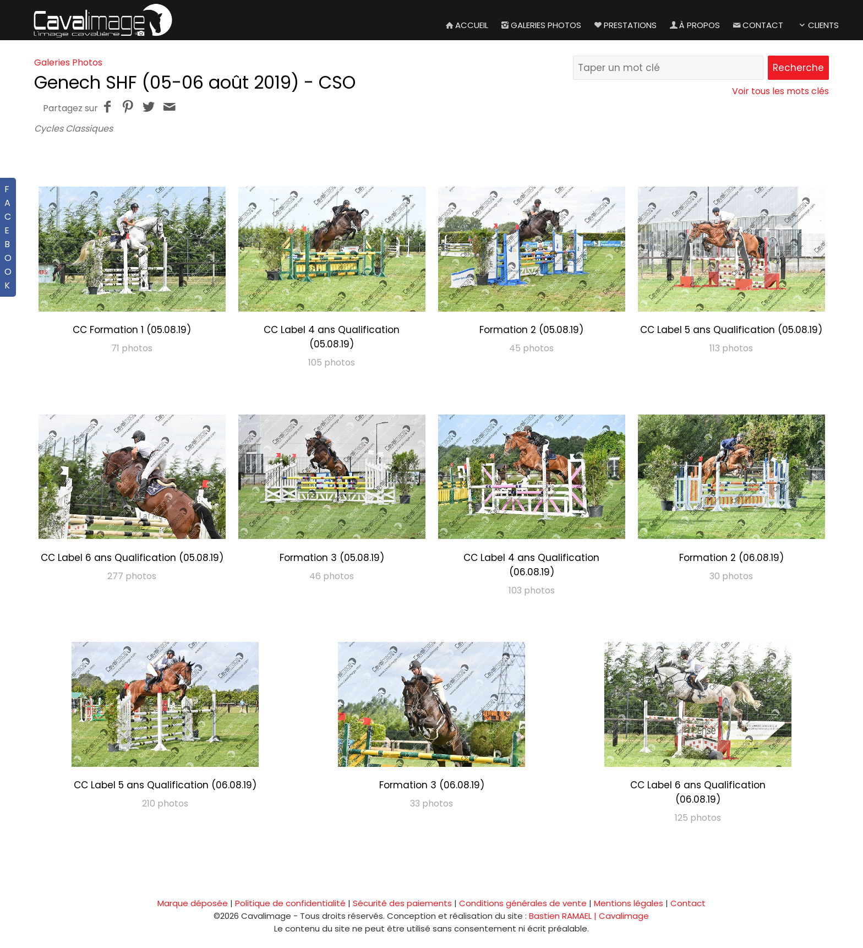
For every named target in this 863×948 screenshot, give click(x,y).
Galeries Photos (540, 25)
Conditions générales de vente (523, 903)
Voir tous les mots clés (780, 91)
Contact (757, 25)
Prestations (624, 25)
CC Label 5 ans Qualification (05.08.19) (731, 329)
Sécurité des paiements (402, 903)
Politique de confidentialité (290, 903)
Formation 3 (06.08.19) (431, 785)
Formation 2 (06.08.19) (731, 557)
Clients (817, 25)
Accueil (466, 25)
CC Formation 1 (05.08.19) (132, 329)
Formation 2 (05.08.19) (531, 329)
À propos (694, 25)
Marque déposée (192, 903)
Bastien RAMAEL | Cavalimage (589, 916)
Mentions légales (628, 903)
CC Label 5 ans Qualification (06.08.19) (165, 785)
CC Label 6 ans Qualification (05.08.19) (132, 557)
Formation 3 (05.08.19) (332, 557)
